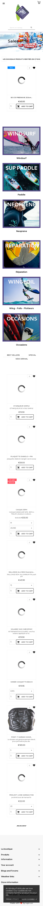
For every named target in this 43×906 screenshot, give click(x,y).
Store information (9, 882)
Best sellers (13, 355)
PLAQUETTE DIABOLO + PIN (22, 485)
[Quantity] (12, 106)
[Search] (21, 27)
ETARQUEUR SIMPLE (21, 434)
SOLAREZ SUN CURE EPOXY (21, 658)
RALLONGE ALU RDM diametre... (21, 605)
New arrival (22, 359)
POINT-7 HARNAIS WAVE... (21, 770)
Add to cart (25, 106)
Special (32, 355)
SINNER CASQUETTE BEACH (22, 712)
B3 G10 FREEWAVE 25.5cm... (21, 97)
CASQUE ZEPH (21, 546)
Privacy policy (12, 899)
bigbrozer (29, 903)
